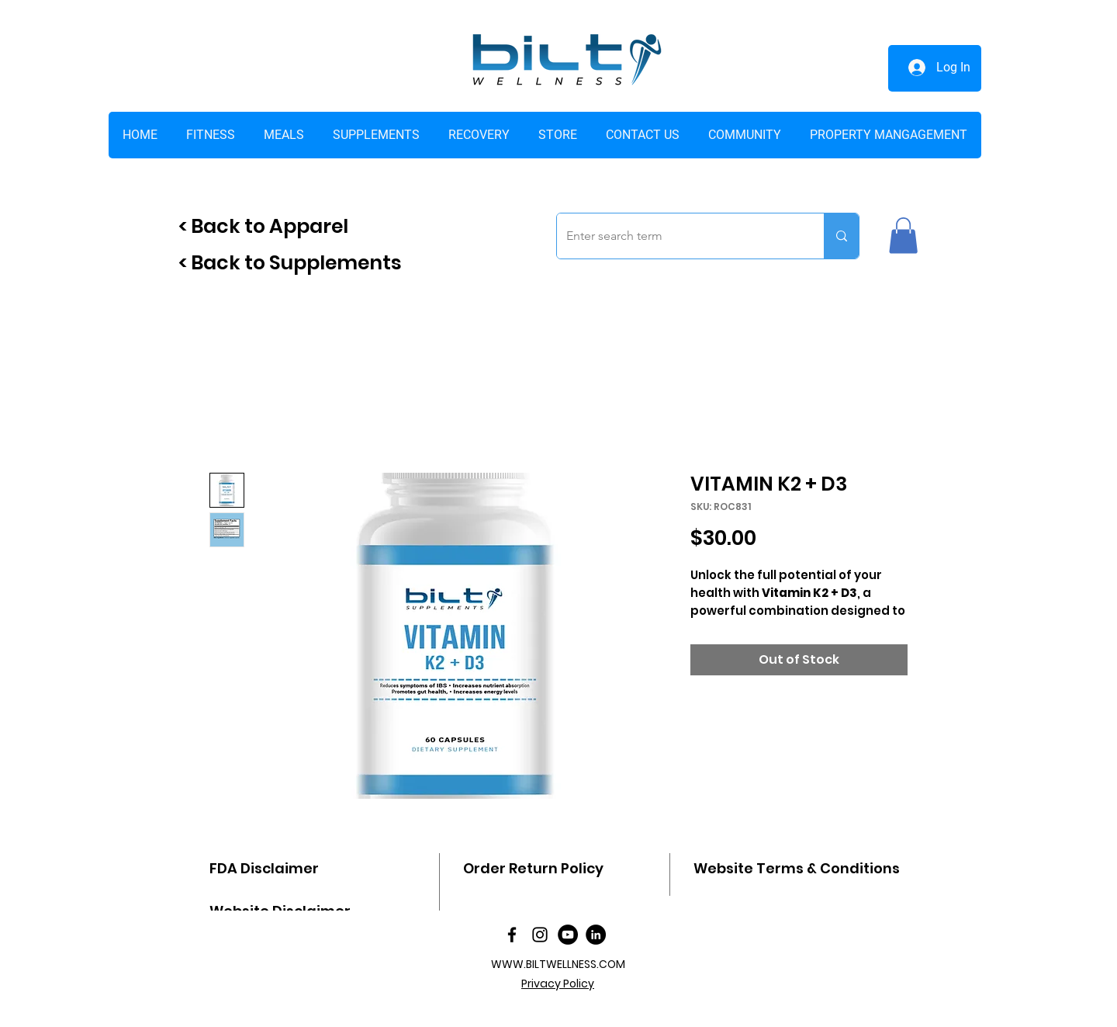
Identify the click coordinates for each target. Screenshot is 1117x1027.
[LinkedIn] (596, 935)
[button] (557, 135)
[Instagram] (540, 935)
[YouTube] (568, 935)
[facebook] (512, 935)
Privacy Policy (557, 983)
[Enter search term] (678, 235)
